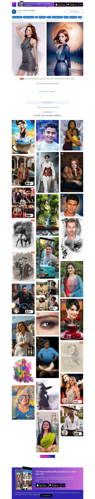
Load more (47, 456)
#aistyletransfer (17, 17)
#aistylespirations (29, 17)
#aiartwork (42, 17)
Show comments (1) (47, 102)
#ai (36, 17)
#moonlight (81, 17)
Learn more (36, 494)
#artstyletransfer (57, 17)
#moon (66, 17)
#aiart (49, 17)
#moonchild (73, 17)
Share (74, 11)
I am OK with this (46, 496)
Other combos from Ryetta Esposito (47, 107)
